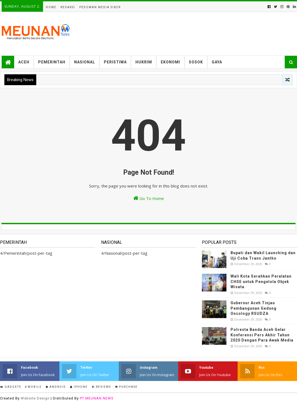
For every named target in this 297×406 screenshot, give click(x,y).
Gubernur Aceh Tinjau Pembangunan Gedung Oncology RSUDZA (254, 308)
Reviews (101, 386)
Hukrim (143, 62)
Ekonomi (170, 62)
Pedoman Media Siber (100, 7)
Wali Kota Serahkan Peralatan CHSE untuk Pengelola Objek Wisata (261, 281)
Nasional (84, 62)
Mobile (33, 386)
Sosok (196, 62)
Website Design (35, 398)
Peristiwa (115, 62)
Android (56, 386)
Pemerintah (51, 62)
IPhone (79, 386)
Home (51, 7)
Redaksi (67, 7)
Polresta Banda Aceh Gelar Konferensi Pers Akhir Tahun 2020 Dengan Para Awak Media (262, 334)
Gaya (217, 62)
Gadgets (10, 386)
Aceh (23, 62)
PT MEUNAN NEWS (97, 398)
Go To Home (148, 198)
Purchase (126, 386)
